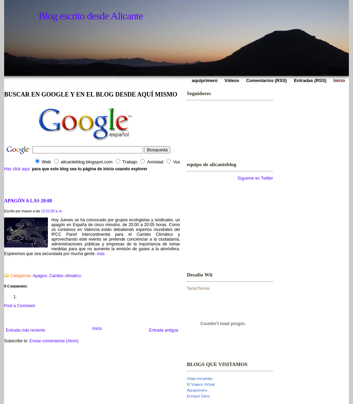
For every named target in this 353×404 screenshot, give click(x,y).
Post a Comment (19, 305)
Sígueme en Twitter (255, 178)
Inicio (97, 328)
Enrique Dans (198, 396)
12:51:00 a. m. (52, 211)
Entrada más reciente (25, 330)
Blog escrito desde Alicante (91, 15)
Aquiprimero (197, 390)
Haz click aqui (17, 168)
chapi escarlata (199, 378)
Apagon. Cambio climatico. (57, 275)
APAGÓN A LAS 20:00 (28, 200)
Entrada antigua (163, 330)
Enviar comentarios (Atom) (53, 341)
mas (101, 253)
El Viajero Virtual (201, 384)
